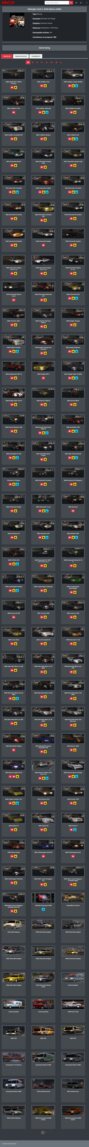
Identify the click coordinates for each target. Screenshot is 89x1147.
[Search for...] (57, 3)
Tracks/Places (21, 56)
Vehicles (7, 56)
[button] (77, 3)
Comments (35, 56)
